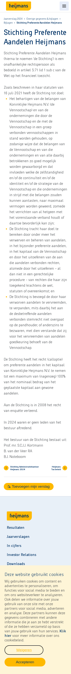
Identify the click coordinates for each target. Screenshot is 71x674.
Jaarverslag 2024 (13, 18)
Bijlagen (8, 22)
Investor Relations (21, 554)
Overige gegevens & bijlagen (42, 18)
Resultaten (15, 527)
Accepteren (30, 666)
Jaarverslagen (18, 536)
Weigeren (29, 654)
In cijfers (14, 545)
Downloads (16, 563)
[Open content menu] (64, 6)
